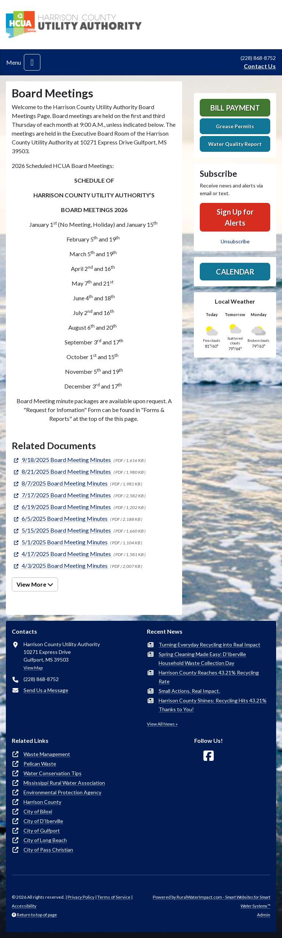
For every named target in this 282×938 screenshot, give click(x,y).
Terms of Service (113, 897)
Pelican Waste (40, 763)
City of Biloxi (38, 811)
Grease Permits (235, 126)
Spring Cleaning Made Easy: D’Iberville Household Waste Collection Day (202, 658)
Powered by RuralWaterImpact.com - (211, 901)
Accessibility (24, 906)
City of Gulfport (42, 830)
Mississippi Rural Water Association (64, 783)
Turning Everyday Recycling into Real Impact (209, 644)
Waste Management (47, 754)
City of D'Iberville (43, 821)
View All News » (162, 724)
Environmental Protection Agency (62, 792)
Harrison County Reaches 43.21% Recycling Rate (209, 676)
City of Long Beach (45, 840)
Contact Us (260, 65)
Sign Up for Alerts (235, 217)
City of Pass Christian (48, 849)
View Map (33, 667)
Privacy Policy (81, 897)
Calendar (235, 271)
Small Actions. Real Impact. (189, 691)
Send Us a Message (46, 690)
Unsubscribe (235, 241)
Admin (263, 914)
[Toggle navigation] (32, 62)
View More (35, 584)
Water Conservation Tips (53, 773)
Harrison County (42, 802)
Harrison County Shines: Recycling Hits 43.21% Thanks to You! (213, 704)
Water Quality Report (235, 144)
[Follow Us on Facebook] (208, 756)
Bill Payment (235, 107)
